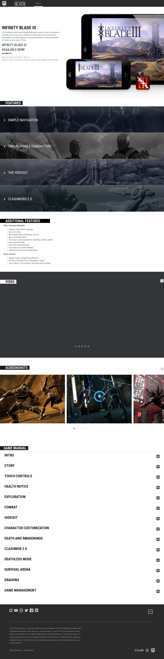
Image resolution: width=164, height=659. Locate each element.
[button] (4, 3)
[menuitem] (38, 3)
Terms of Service (15, 650)
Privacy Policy (28, 650)
